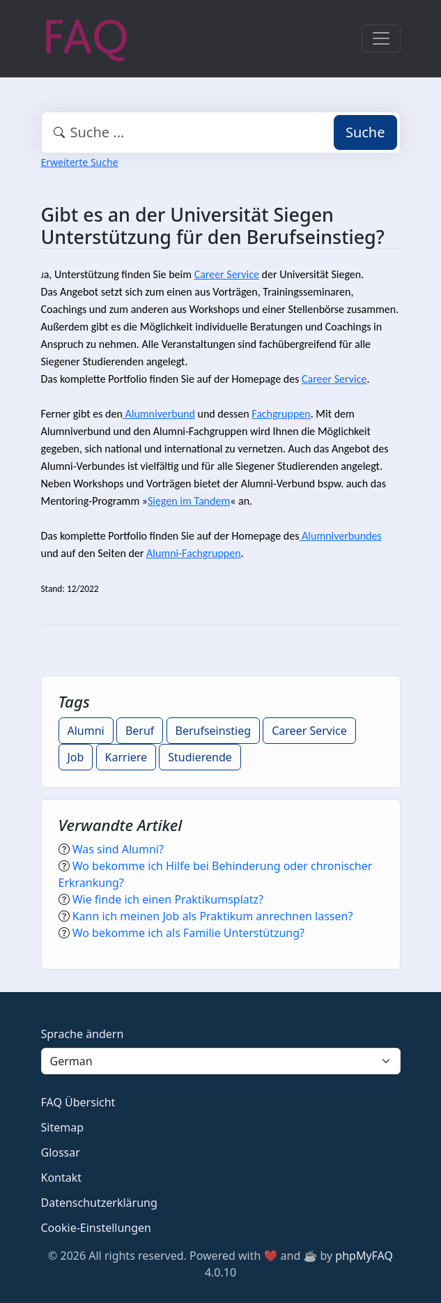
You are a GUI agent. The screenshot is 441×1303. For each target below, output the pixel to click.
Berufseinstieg (214, 730)
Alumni (86, 730)
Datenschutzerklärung (99, 1202)
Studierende (200, 757)
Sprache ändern (82, 1034)
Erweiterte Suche (79, 162)
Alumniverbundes (340, 535)
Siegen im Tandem (189, 501)
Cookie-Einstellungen (96, 1227)
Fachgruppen (281, 413)
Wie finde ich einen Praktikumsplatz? (167, 899)
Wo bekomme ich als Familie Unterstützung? (188, 932)
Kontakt (61, 1177)
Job (76, 757)
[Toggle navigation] (381, 38)
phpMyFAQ (364, 1255)
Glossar (60, 1152)
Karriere (126, 757)
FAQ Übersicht (78, 1102)
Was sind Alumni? (118, 849)
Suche (365, 132)
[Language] (221, 1061)
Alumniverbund (159, 413)
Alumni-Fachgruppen (193, 553)
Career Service (226, 274)
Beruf (139, 730)
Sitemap (62, 1127)
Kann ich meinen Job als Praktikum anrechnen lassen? (212, 916)
